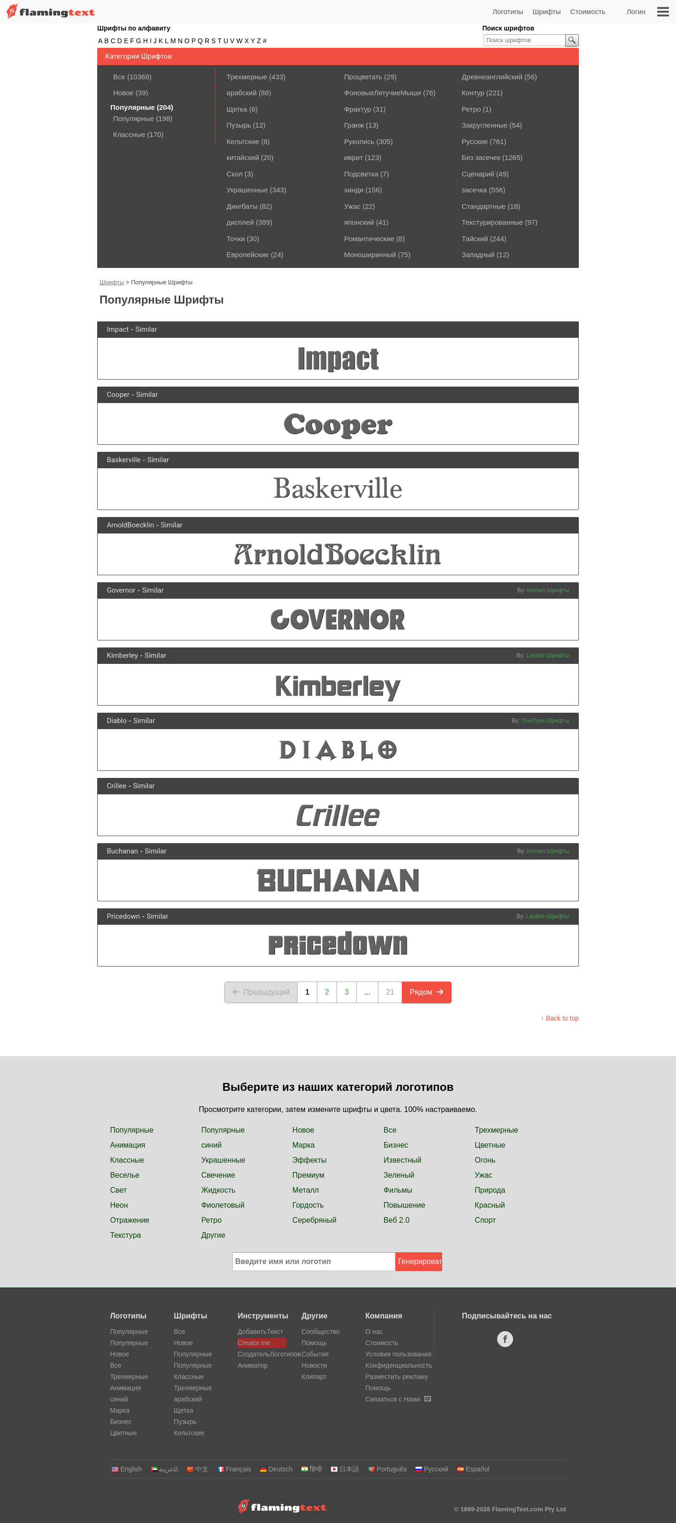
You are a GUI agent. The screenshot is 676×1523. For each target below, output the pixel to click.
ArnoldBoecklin (130, 525)
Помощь (314, 1343)
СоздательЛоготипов (262, 1354)
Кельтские (243, 141)
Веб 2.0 (396, 1220)
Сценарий (478, 174)
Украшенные (247, 190)
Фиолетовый (223, 1205)
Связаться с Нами (397, 1399)
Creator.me (254, 1343)
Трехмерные (247, 77)
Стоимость (588, 11)
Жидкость (218, 1190)
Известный (403, 1160)
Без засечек (481, 157)
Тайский (475, 239)
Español (473, 1469)
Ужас (352, 206)
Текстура (125, 1235)
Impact (118, 329)
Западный (478, 255)
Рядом (427, 992)
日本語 (344, 1469)
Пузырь (239, 125)
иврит (353, 157)
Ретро (471, 109)
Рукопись (359, 141)
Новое (123, 93)
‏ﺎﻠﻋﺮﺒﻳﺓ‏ (164, 1469)
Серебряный (314, 1220)
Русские (475, 141)
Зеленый (399, 1175)
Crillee (117, 786)
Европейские (248, 255)
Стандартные (484, 206)
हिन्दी (311, 1469)
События (315, 1354)
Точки (236, 239)
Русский (431, 1469)
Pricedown (123, 916)
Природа (490, 1190)
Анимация (127, 1145)
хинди (353, 190)
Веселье (124, 1175)
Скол (235, 174)
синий (211, 1145)
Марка (303, 1145)
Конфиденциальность (398, 1365)
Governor (121, 590)
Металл (305, 1190)
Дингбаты (242, 206)
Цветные (490, 1145)
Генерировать (420, 1261)
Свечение (218, 1175)
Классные (129, 134)
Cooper (118, 394)
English (126, 1469)
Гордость (308, 1205)
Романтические (369, 239)
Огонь (485, 1160)
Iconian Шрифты (548, 590)
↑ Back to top (560, 1018)
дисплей (240, 222)
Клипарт (313, 1376)
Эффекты (309, 1160)
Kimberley (122, 655)
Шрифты (546, 11)
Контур (473, 93)
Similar (146, 329)
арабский (242, 93)
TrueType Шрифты (545, 720)
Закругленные (485, 125)
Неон (119, 1205)
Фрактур (357, 109)
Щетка (237, 109)
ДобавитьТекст (260, 1331)
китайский (243, 157)
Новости (314, 1365)
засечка (474, 190)
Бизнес (396, 1145)
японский (359, 222)
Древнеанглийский (492, 77)
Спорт (485, 1220)
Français (234, 1469)
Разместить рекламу (396, 1376)
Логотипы (507, 11)
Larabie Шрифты (547, 655)
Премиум (308, 1175)
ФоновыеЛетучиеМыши (382, 93)
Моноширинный (370, 255)
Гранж (354, 125)
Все (119, 77)
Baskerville (124, 460)
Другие (213, 1235)
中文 (197, 1469)
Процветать (363, 77)
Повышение (404, 1205)
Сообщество (320, 1331)
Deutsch (276, 1469)
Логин (636, 11)
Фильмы (398, 1190)
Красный (490, 1205)
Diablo (117, 720)
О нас (374, 1331)
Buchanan (122, 851)
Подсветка (361, 174)
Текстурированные (492, 222)
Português (387, 1469)
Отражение (129, 1220)
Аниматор (253, 1365)
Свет (118, 1190)
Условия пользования (398, 1354)
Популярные (133, 118)
